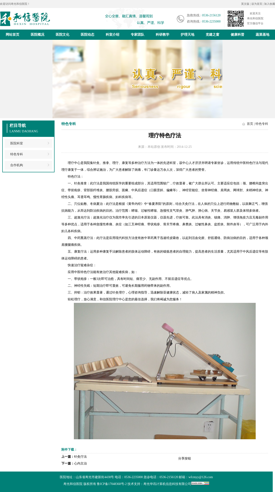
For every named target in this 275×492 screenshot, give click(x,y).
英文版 (245, 3)
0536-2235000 (211, 21)
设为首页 (257, 3)
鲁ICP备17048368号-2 (112, 484)
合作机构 (16, 165)
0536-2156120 (211, 15)
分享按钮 (184, 458)
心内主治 (80, 463)
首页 (250, 124)
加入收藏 (269, 3)
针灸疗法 (80, 456)
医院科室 (16, 143)
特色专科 (16, 154)
